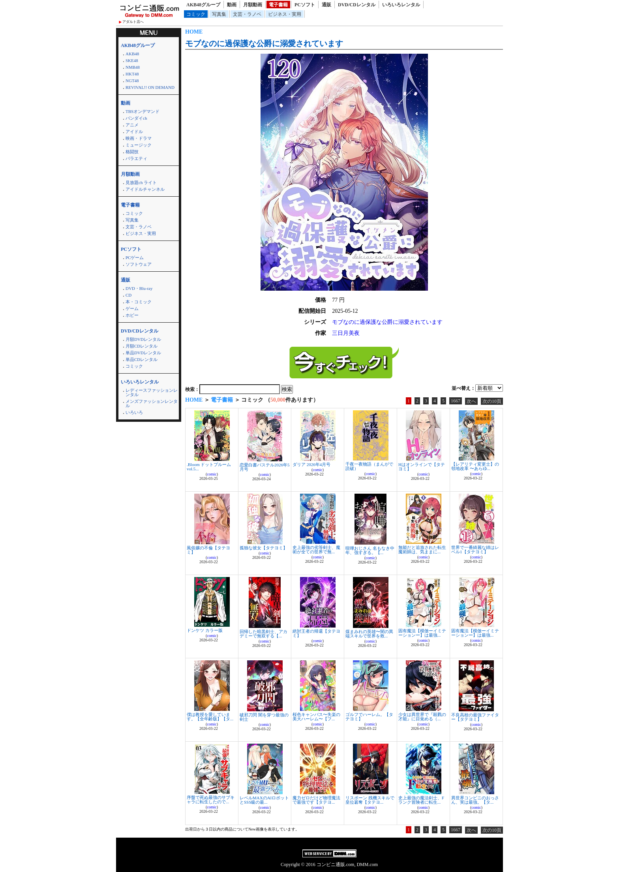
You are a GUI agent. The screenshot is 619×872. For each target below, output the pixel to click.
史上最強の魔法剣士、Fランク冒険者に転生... (421, 799)
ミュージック (139, 145)
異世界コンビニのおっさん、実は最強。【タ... (475, 799)
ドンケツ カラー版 (205, 630)
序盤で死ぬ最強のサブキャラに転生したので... (210, 799)
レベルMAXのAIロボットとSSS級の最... (264, 799)
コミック (195, 14)
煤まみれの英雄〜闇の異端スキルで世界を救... (369, 633)
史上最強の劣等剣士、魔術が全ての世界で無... (316, 549)
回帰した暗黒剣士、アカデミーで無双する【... (263, 633)
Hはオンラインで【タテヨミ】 (421, 466)
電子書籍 (278, 5)
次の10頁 (491, 401)
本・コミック (139, 301)
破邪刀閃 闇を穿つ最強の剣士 (264, 717)
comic (211, 474)
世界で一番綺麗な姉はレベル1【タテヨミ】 (475, 549)
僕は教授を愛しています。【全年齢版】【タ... (210, 716)
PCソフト (304, 5)
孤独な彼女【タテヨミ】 (263, 547)
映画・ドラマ (139, 138)
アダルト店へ (133, 22)
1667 (455, 401)
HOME (194, 32)
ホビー (132, 315)
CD (128, 295)
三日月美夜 (346, 333)
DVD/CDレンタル (356, 5)
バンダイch (136, 118)
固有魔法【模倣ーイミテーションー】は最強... (422, 632)
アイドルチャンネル (145, 189)
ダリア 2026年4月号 (311, 464)
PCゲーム (135, 257)
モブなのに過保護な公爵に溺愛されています (264, 43)
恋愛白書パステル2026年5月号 (265, 467)
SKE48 (132, 60)
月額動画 (252, 5)
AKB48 (132, 53)
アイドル (134, 131)
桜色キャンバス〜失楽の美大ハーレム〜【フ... (316, 716)
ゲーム (132, 308)
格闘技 (132, 151)
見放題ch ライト (141, 182)
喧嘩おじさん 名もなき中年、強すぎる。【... (369, 550)
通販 (326, 5)
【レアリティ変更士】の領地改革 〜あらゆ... (475, 466)
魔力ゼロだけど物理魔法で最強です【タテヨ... (316, 799)
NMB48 (133, 67)
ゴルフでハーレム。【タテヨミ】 (369, 716)
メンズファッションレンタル (152, 403)
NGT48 (132, 80)
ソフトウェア (139, 264)
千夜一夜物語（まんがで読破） (369, 466)
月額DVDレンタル (143, 339)
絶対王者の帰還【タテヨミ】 (316, 633)
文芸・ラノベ (247, 14)
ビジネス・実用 (284, 14)
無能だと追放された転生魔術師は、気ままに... (422, 549)
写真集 (219, 14)
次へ (471, 401)
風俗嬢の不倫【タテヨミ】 (208, 549)
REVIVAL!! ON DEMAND (150, 87)
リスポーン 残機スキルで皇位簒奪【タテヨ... (369, 799)
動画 (231, 5)
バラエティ (136, 158)
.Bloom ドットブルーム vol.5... (209, 466)
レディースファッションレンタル (152, 392)
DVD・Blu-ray (139, 288)
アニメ (132, 124)
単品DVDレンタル (143, 352)
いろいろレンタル (401, 5)
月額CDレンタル (142, 346)
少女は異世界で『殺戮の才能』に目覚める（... (422, 716)
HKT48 (132, 73)
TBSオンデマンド (142, 111)
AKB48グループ (203, 5)
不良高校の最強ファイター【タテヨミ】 (475, 717)
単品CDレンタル (142, 359)
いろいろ (134, 412)
